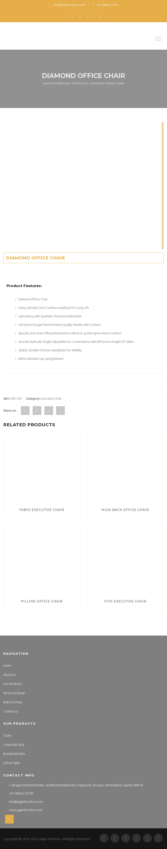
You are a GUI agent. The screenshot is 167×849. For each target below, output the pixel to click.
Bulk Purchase (12, 702)
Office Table (11, 763)
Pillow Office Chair (42, 601)
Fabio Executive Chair (41, 510)
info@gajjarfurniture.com (67, 4)
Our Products (12, 684)
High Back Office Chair (125, 510)
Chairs (7, 735)
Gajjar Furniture (49, 839)
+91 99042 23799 (105, 4)
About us (9, 674)
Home (7, 665)
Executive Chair (51, 398)
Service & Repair (14, 693)
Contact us (10, 711)
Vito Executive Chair (125, 601)
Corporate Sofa (13, 744)
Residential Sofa (14, 754)
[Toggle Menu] (158, 39)
